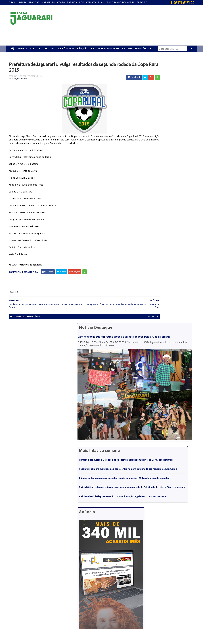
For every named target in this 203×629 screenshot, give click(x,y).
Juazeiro (45, 592)
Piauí (101, 2)
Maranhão (48, 2)
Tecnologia (46, 614)
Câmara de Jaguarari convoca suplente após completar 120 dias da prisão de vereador (163, 181)
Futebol (101, 592)
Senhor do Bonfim (49, 609)
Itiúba (44, 587)
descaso (45, 574)
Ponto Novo (47, 605)
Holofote (45, 583)
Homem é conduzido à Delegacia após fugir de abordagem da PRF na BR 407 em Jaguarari (164, 157)
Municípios (142, 48)
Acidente (45, 569)
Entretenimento (108, 48)
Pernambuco (87, 2)
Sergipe (142, 2)
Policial (100, 596)
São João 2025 (85, 48)
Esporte (101, 583)
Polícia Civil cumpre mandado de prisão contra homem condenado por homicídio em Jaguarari (164, 169)
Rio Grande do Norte (121, 2)
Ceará (61, 2)
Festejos (101, 587)
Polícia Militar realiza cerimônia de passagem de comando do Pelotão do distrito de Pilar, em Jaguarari (165, 194)
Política (35, 48)
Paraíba (72, 2)
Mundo (44, 596)
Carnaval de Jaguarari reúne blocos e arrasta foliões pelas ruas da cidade (161, 76)
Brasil (13, 2)
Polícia (22, 48)
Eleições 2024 (66, 48)
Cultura (49, 48)
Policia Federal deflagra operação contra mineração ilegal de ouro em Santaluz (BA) (162, 208)
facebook (123, 324)
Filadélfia (45, 578)
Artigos (127, 48)
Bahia (22, 2)
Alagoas (34, 2)
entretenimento (105, 578)
